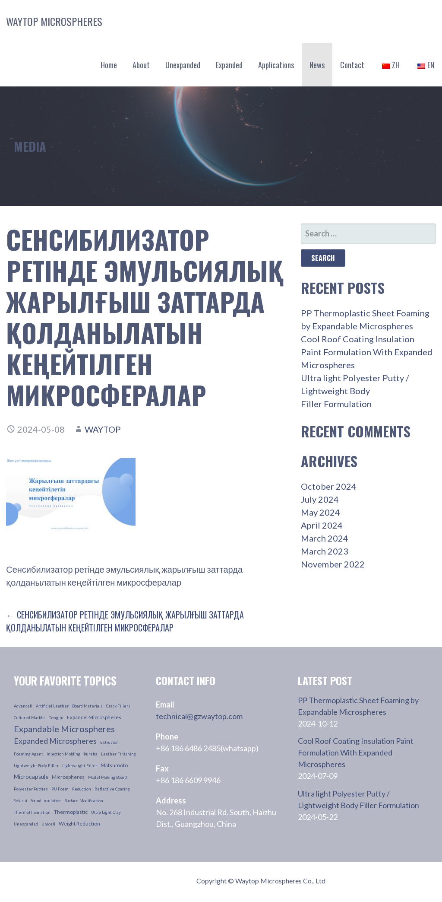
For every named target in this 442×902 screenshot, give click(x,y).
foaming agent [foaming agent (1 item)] (28, 754)
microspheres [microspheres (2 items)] (68, 777)
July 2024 (320, 499)
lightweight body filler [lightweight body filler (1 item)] (36, 765)
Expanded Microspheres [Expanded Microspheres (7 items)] (55, 741)
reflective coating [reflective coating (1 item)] (112, 789)
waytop (103, 429)
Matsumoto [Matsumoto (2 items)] (114, 765)
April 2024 (322, 525)
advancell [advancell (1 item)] (23, 706)
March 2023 (324, 551)
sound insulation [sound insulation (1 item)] (46, 800)
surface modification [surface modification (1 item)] (84, 800)
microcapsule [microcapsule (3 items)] (31, 776)
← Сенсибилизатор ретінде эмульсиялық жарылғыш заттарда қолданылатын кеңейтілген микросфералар (125, 621)
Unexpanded (182, 64)
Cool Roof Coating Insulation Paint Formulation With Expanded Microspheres (367, 352)
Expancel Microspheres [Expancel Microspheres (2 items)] (94, 717)
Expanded (229, 64)
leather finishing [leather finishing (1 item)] (118, 754)
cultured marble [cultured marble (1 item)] (29, 717)
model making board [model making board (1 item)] (107, 777)
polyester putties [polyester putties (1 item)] (31, 789)
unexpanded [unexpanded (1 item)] (26, 824)
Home (109, 64)
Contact (352, 64)
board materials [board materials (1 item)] (87, 706)
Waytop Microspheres (54, 21)
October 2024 (329, 486)
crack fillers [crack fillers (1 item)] (118, 706)
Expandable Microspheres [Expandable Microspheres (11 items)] (64, 729)
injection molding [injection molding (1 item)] (63, 754)
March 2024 (324, 538)
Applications (276, 64)
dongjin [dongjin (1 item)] (55, 717)
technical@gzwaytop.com (199, 716)
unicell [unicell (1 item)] (48, 824)
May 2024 (320, 512)
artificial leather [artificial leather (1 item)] (52, 706)
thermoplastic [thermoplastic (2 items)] (71, 812)
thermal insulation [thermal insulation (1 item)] (32, 812)
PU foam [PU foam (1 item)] (60, 789)
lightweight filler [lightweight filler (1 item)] (79, 765)
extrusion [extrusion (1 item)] (109, 742)
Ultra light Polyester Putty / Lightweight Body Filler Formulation (355, 391)
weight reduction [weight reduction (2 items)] (79, 823)
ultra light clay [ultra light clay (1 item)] (106, 812)
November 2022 (333, 564)
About (141, 64)
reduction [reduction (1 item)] (81, 789)
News (317, 64)
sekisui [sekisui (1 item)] (20, 800)
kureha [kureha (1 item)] (91, 754)
